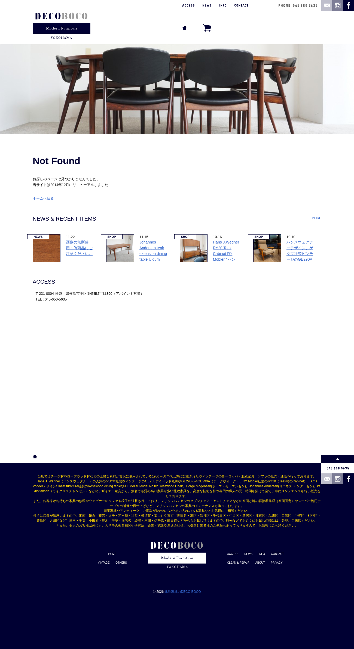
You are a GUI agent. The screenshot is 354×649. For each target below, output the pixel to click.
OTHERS (121, 562)
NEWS (248, 553)
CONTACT (277, 553)
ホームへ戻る (43, 198)
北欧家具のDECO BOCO (182, 592)
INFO (261, 553)
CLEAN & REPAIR (238, 562)
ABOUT (260, 562)
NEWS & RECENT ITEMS (64, 219)
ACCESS (44, 282)
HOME (112, 553)
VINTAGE (103, 562)
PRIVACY (277, 562)
